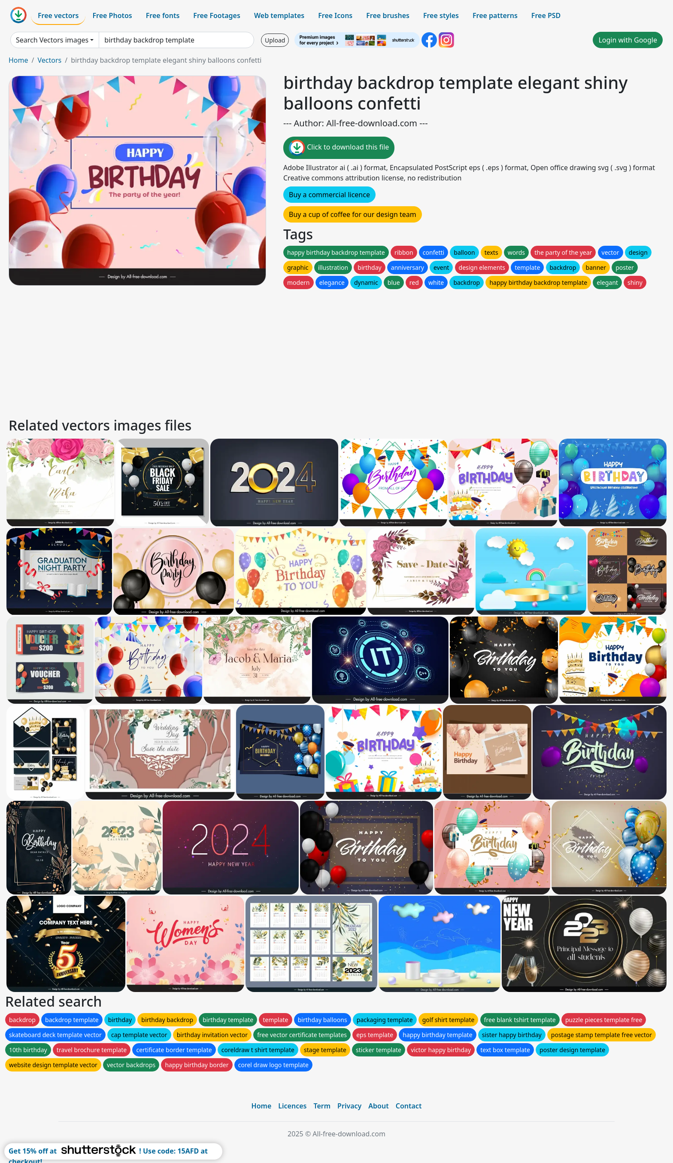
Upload (275, 40)
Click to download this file (339, 148)
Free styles (441, 15)
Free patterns (495, 15)
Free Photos (112, 15)
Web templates (279, 15)
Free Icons (335, 15)
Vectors (49, 60)
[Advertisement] (265, 351)
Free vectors (58, 15)
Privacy (349, 1106)
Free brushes (387, 15)
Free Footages (216, 15)
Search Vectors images (52, 40)
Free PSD (546, 15)
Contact (409, 1106)
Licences (292, 1106)
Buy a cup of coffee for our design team (352, 214)
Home (18, 60)
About (378, 1106)
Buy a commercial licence (329, 194)
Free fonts (163, 15)
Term (321, 1106)
